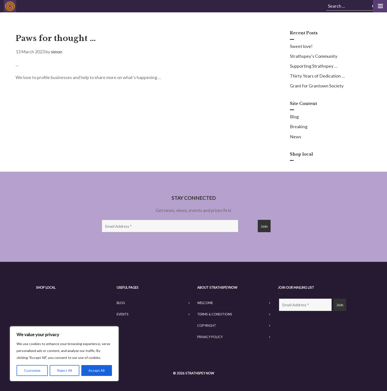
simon (56, 51)
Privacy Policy (210, 337)
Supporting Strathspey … (313, 66)
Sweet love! (301, 46)
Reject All (64, 370)
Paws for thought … (56, 38)
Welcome (205, 303)
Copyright (206, 326)
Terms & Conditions (214, 314)
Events (123, 314)
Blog (294, 116)
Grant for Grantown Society (317, 85)
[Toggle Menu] (380, 6)
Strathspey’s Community (313, 56)
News (295, 136)
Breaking (298, 126)
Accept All (96, 370)
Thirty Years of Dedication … (317, 76)
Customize (32, 370)
